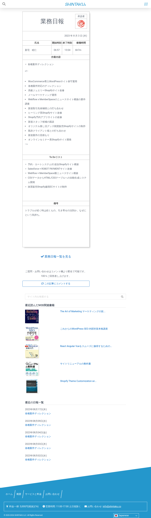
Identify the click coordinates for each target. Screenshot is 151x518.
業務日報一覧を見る (56, 256)
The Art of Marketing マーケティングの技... (82, 311)
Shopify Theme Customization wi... (78, 381)
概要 (19, 494)
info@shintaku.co (112, 506)
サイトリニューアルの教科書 (75, 363)
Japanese (121, 515)
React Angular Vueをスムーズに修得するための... (86, 346)
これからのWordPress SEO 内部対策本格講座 (84, 328)
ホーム (9, 494)
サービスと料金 (33, 494)
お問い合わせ (52, 494)
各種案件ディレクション (38, 413)
